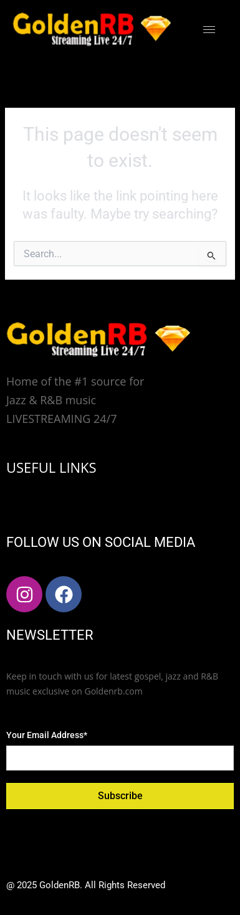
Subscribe (120, 796)
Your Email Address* (46, 735)
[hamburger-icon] (209, 29)
